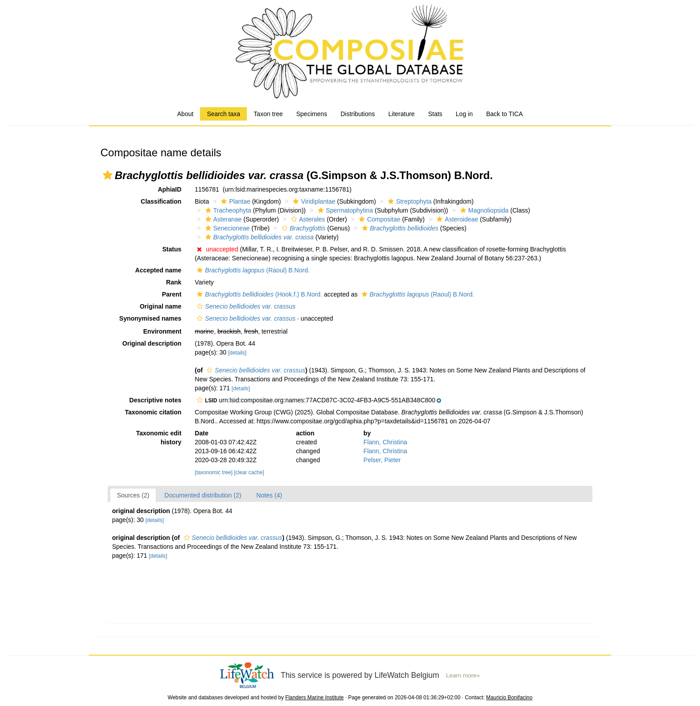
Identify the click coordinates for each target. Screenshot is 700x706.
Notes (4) (269, 495)
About (185, 113)
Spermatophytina (344, 210)
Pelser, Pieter (381, 460)
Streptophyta (408, 201)
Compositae (378, 219)
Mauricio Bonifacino (509, 697)
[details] (237, 353)
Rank (173, 282)
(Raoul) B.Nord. (252, 270)
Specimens (311, 113)
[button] (107, 175)
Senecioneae (226, 228)
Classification (161, 201)
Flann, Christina (385, 442)
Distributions (358, 113)
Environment (162, 331)
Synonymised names (150, 318)
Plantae (234, 201)
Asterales (307, 219)
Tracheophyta (227, 210)
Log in (464, 113)
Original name (160, 306)
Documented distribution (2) (202, 495)
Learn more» (463, 675)
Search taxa (223, 113)
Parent (172, 294)
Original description (151, 343)
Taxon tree (268, 113)
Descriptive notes (155, 400)
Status (172, 249)
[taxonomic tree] (214, 472)
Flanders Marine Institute (314, 697)
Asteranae (222, 219)
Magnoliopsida (483, 210)
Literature (401, 113)
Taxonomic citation (153, 412)
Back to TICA (504, 113)
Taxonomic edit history (159, 438)
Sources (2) (133, 495)
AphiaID (169, 189)
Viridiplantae (313, 201)
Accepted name (158, 270)
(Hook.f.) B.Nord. (258, 294)
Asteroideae (456, 219)
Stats (435, 113)
